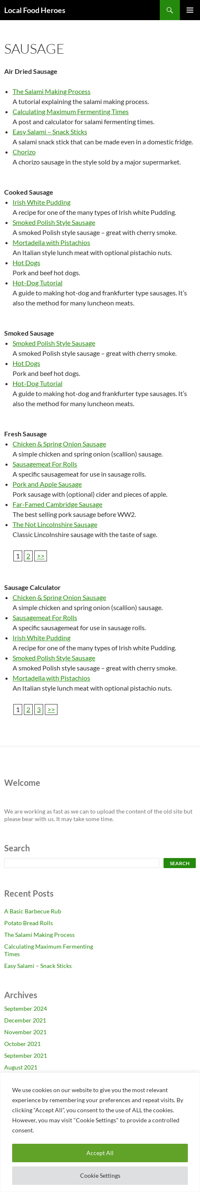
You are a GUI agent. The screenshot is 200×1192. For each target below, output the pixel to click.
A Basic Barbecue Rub (32, 911)
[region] (100, 1132)
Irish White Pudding (41, 202)
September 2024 (25, 1008)
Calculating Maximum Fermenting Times (71, 111)
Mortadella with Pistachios (51, 242)
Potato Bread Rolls (28, 922)
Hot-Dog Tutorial (37, 283)
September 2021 (25, 1055)
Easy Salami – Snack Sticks (50, 132)
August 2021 (20, 1067)
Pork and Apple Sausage (47, 484)
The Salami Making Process (52, 91)
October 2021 (22, 1043)
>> (40, 556)
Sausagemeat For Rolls (45, 464)
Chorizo (24, 152)
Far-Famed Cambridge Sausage (57, 504)
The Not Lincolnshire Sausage (55, 524)
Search (180, 863)
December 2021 (25, 1020)
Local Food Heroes (34, 10)
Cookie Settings (100, 1175)
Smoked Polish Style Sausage (54, 222)
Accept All (100, 1152)
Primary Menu (190, 10)
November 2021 (25, 1032)
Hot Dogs (26, 262)
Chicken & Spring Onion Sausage (59, 444)
